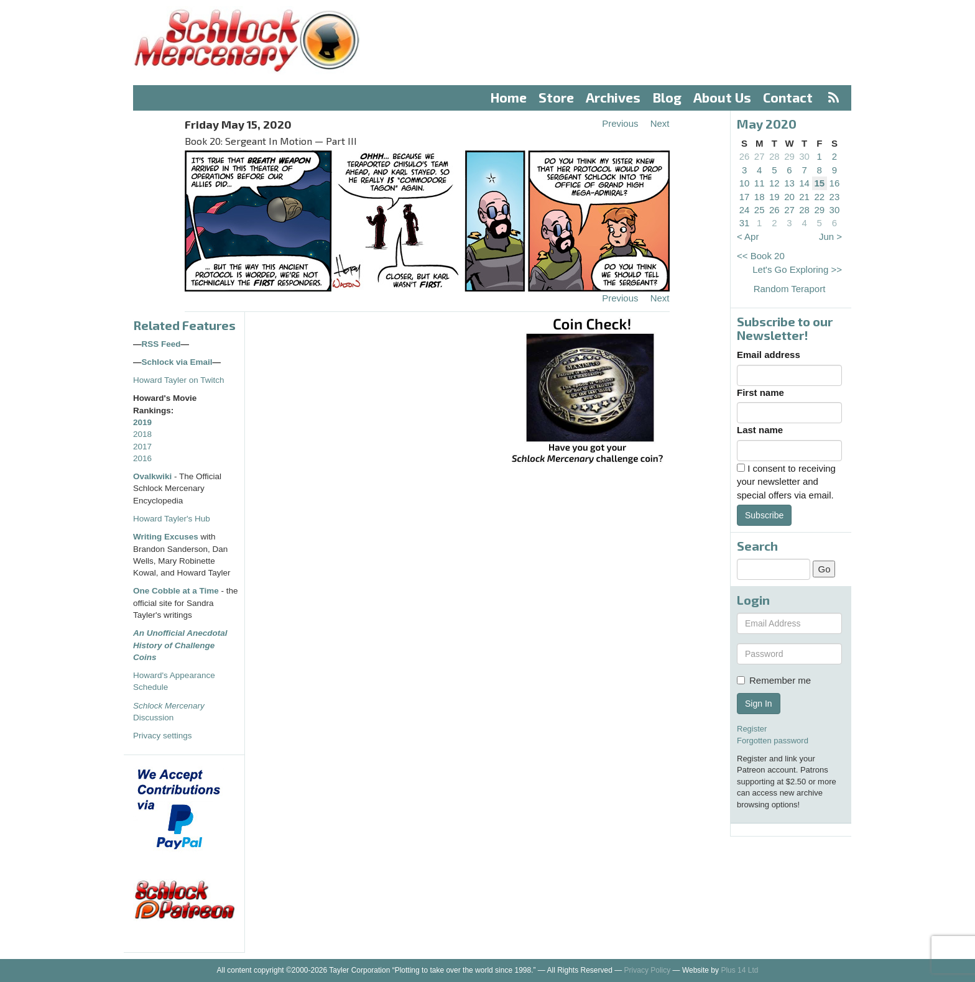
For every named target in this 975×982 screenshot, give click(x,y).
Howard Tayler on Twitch (178, 380)
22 (819, 196)
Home (509, 97)
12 (774, 183)
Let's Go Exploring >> (797, 269)
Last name (760, 429)
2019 (142, 422)
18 (759, 196)
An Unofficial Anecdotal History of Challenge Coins (180, 645)
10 (744, 183)
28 (774, 156)
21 (804, 196)
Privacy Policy (647, 970)
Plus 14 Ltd (739, 970)
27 (759, 156)
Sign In (758, 704)
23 (834, 196)
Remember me (774, 680)
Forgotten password (772, 740)
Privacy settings (162, 735)
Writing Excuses (165, 536)
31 (744, 223)
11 (759, 183)
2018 (142, 434)
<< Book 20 (761, 255)
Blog (667, 97)
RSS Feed (161, 344)
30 (804, 156)
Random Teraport (790, 288)
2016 (142, 458)
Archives (613, 97)
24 (744, 209)
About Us (722, 97)
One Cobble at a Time (176, 590)
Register (752, 728)
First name (760, 392)
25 (759, 209)
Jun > (830, 236)
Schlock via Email (177, 362)
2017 (142, 446)
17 (744, 196)
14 (804, 183)
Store (556, 97)
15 (819, 183)
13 (789, 183)
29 (789, 156)
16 (834, 183)
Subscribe (764, 515)
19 (774, 196)
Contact (788, 97)
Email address (768, 354)
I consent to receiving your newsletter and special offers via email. (786, 481)
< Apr (748, 236)
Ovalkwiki (153, 476)
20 (789, 196)
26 (744, 156)
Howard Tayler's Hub (171, 518)
